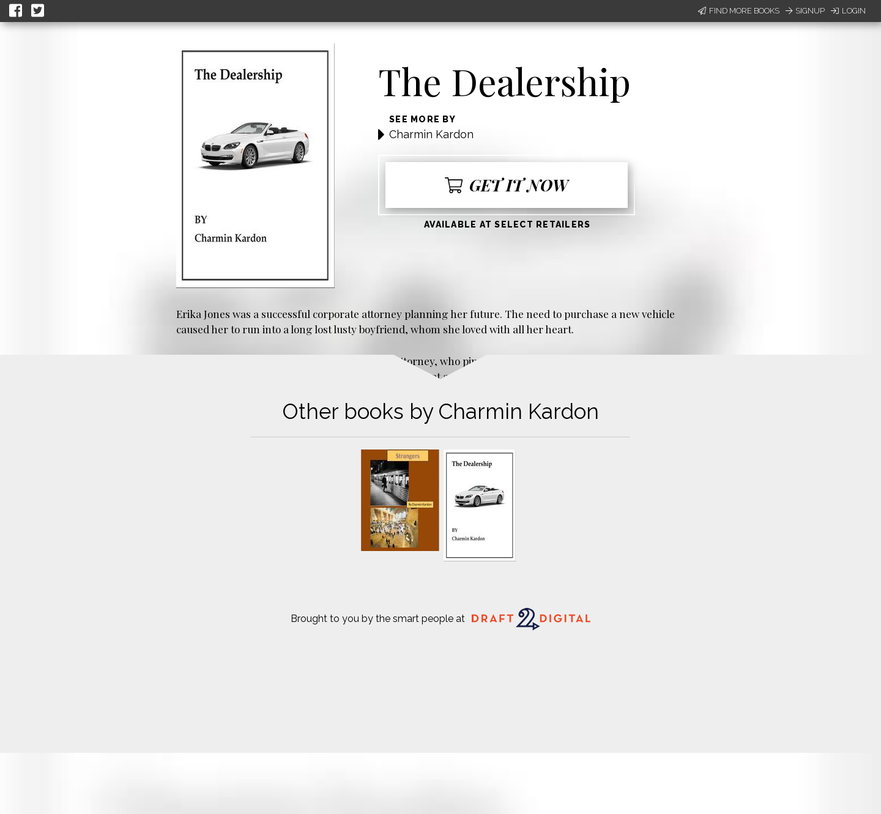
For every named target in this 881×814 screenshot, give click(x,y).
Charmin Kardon (431, 134)
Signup (805, 10)
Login (848, 10)
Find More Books (738, 10)
